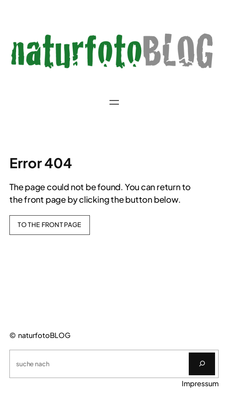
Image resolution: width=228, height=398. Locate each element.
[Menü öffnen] (114, 102)
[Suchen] (202, 364)
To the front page (49, 224)
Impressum (200, 383)
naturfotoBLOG (44, 335)
